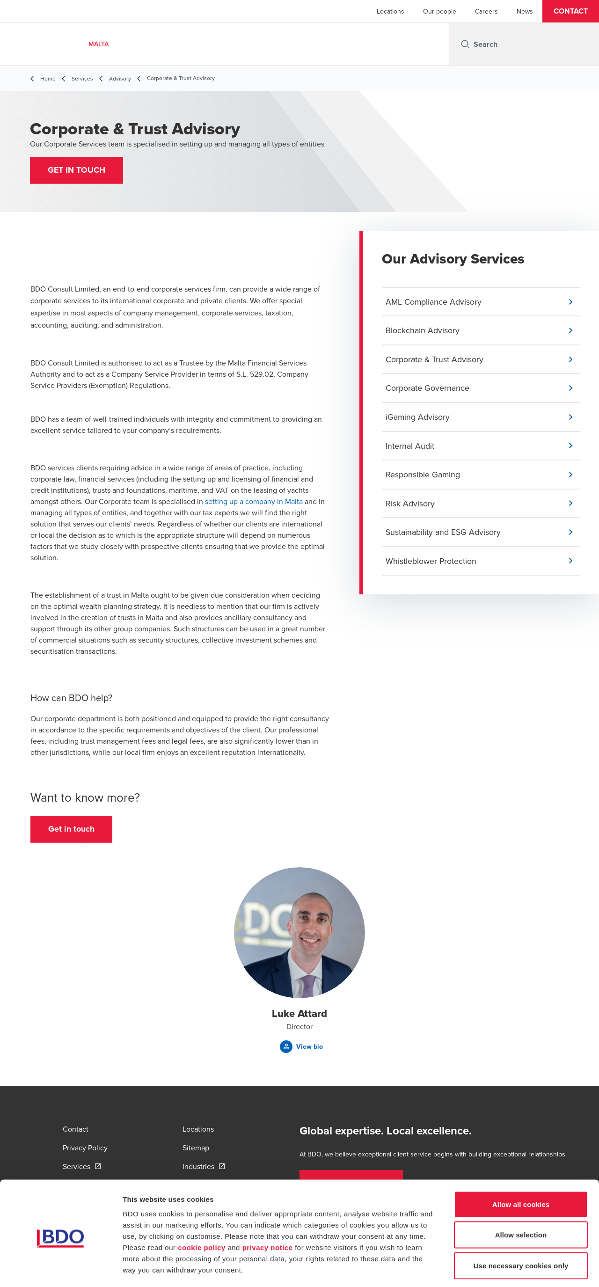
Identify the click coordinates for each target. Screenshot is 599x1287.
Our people (439, 11)
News (525, 11)
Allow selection (521, 1195)
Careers (486, 11)
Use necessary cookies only (521, 1225)
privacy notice (267, 1207)
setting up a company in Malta (254, 502)
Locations (390, 11)
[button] (570, 11)
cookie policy (202, 1207)
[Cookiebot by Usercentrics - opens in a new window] (61, 1269)
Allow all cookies (521, 1164)
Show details (491, 1268)
